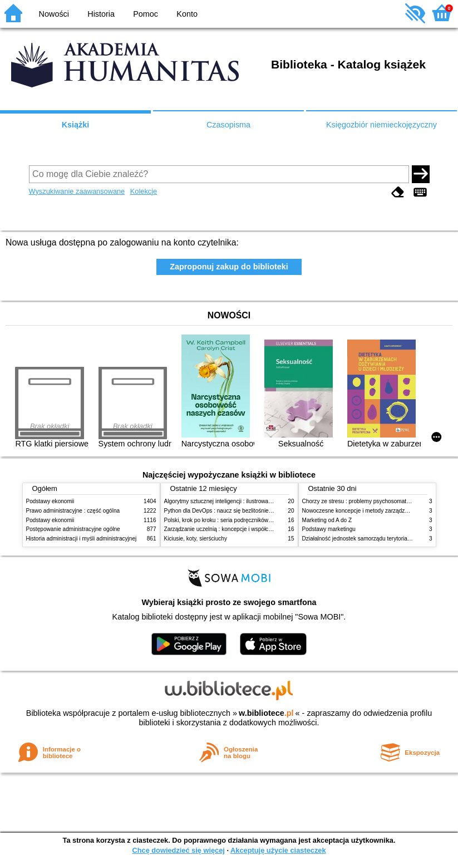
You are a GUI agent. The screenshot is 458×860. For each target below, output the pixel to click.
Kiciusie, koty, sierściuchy (196, 538)
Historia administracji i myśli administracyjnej (81, 538)
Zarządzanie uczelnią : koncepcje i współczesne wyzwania (236, 529)
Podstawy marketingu (329, 529)
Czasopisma (228, 124)
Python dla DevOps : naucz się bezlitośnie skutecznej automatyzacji (248, 511)
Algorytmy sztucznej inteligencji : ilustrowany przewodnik (234, 501)
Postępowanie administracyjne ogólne (73, 529)
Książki (76, 124)
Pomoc (145, 13)
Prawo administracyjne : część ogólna (73, 511)
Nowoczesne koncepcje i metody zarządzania (359, 511)
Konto (187, 13)
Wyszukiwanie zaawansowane (77, 191)
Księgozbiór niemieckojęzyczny (381, 124)
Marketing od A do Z (327, 520)
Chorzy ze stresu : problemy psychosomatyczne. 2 (364, 501)
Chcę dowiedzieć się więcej (178, 850)
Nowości (54, 13)
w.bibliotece (266, 713)
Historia (101, 13)
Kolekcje (143, 191)
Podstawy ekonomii (50, 501)
